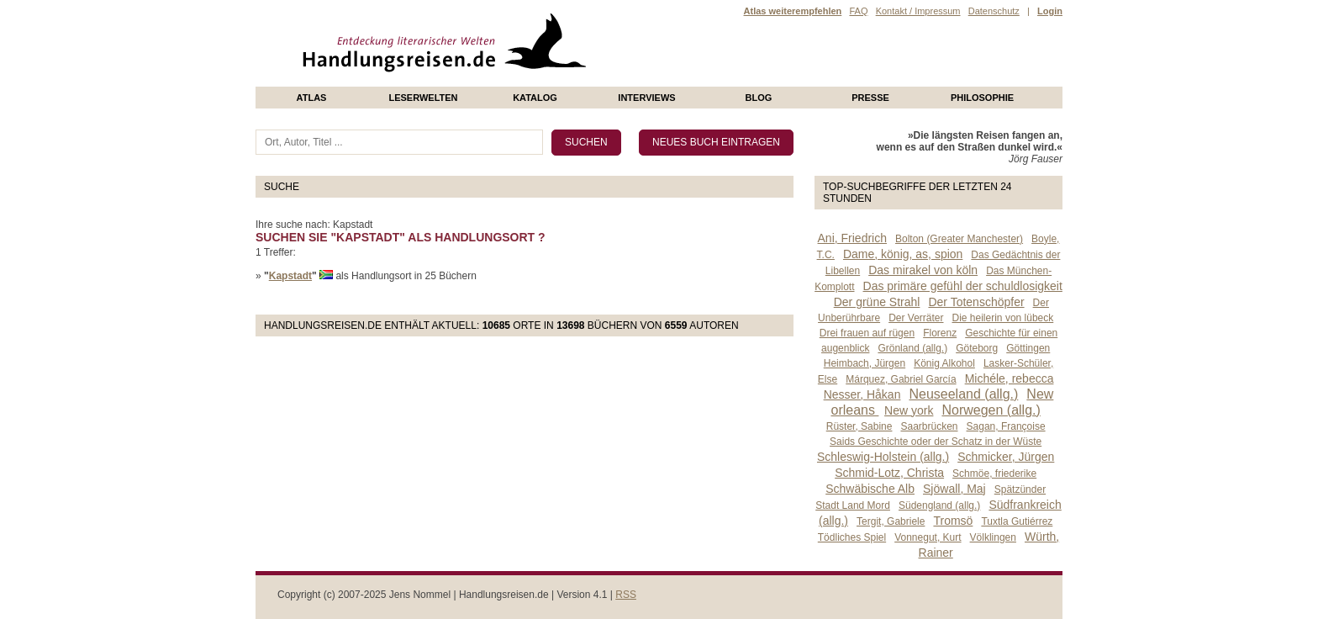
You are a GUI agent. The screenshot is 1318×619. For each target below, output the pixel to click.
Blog (759, 98)
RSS (625, 594)
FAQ (858, 11)
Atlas (312, 98)
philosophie (982, 98)
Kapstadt (290, 276)
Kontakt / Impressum (918, 11)
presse (870, 98)
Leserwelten (422, 98)
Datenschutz (994, 11)
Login (1049, 11)
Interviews (646, 98)
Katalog (535, 98)
